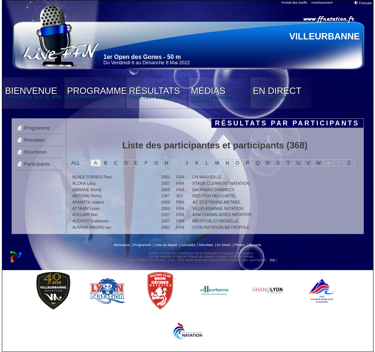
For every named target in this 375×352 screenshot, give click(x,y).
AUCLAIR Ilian (85, 214)
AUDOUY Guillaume (90, 221)
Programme (37, 128)
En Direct (224, 245)
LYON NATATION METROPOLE (221, 227)
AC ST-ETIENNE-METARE (217, 202)
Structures (35, 152)
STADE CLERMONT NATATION (221, 183)
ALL (75, 163)
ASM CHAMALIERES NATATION (222, 214)
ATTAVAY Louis (86, 208)
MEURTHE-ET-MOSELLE (216, 221)
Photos (239, 245)
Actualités (188, 245)
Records (254, 245)
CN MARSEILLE (207, 177)
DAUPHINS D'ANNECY (214, 189)
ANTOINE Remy (87, 195)
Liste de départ (166, 245)
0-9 (85, 163)
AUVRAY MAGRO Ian (91, 227)
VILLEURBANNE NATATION (218, 208)
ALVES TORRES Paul (92, 177)
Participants (37, 164)
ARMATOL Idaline (88, 202)
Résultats (34, 140)
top (272, 260)
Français (363, 3)
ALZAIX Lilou (84, 183)
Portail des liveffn (294, 3)
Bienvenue (122, 245)
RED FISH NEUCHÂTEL (214, 195)
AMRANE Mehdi (87, 189)
